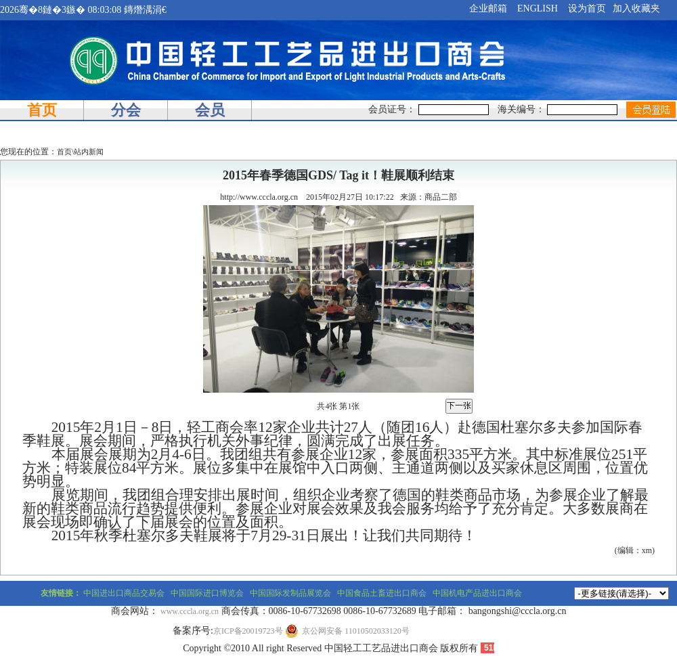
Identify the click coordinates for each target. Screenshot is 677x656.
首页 (42, 110)
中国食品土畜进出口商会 (382, 593)
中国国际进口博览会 (207, 593)
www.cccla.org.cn (189, 611)
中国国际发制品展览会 (290, 593)
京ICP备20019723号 (248, 631)
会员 (210, 110)
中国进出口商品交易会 (124, 593)
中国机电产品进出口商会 (477, 593)
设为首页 (587, 8)
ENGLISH (537, 8)
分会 (126, 110)
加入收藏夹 (636, 8)
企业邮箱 (488, 8)
